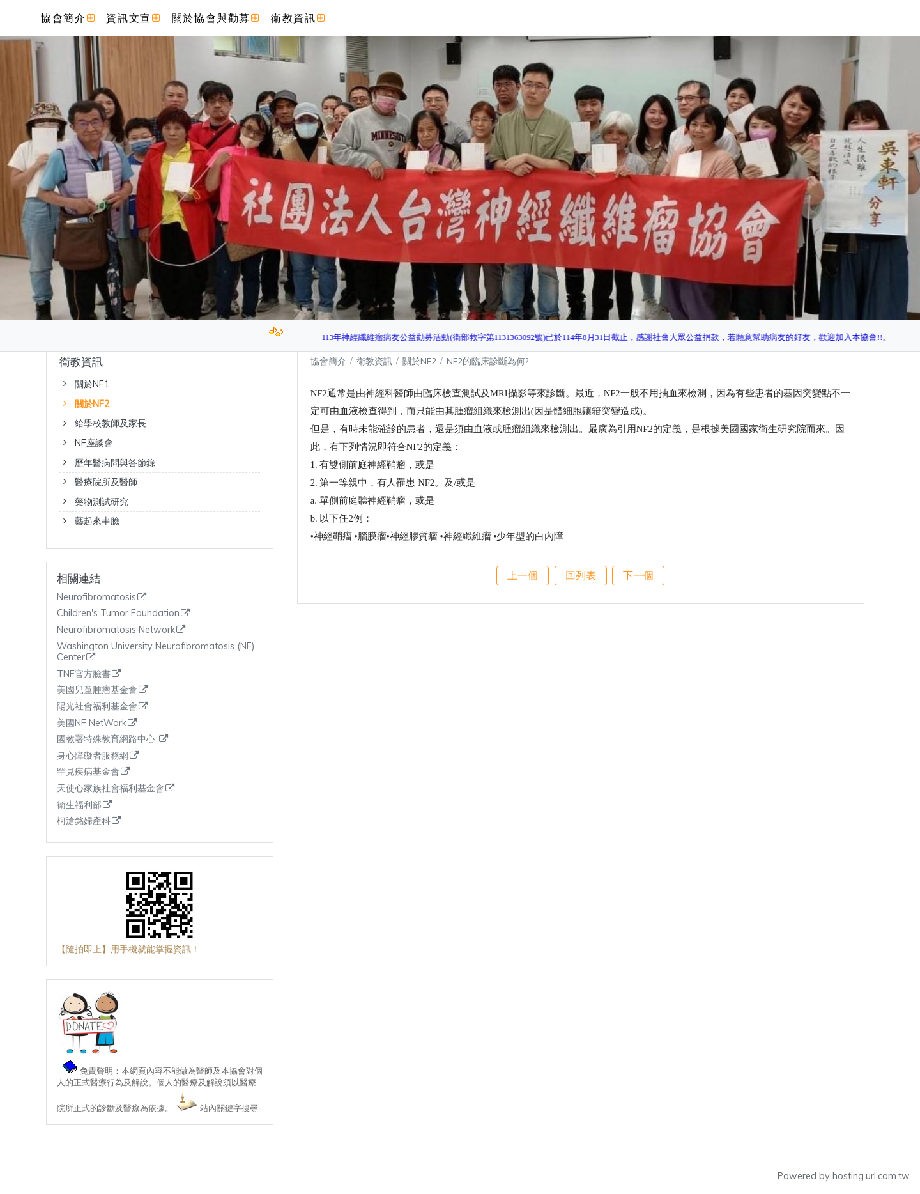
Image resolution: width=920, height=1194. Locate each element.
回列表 (580, 575)
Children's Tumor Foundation (118, 613)
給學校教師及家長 (110, 423)
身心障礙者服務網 (92, 755)
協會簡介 (328, 360)
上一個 (522, 575)
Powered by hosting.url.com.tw (844, 1176)
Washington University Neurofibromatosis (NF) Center (156, 652)
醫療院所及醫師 (106, 482)
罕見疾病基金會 (88, 771)
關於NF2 (92, 404)
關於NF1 (92, 384)
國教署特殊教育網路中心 (107, 739)
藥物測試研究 (101, 502)
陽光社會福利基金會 (97, 706)
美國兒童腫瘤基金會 (97, 690)
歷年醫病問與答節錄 (115, 463)
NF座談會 (94, 443)
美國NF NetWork (91, 723)
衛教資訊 (375, 360)
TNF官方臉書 (84, 674)
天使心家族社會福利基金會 (110, 788)
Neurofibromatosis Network (116, 629)
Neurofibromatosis (96, 597)
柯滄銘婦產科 (84, 821)
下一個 (638, 575)
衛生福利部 (79, 805)
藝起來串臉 (97, 521)
